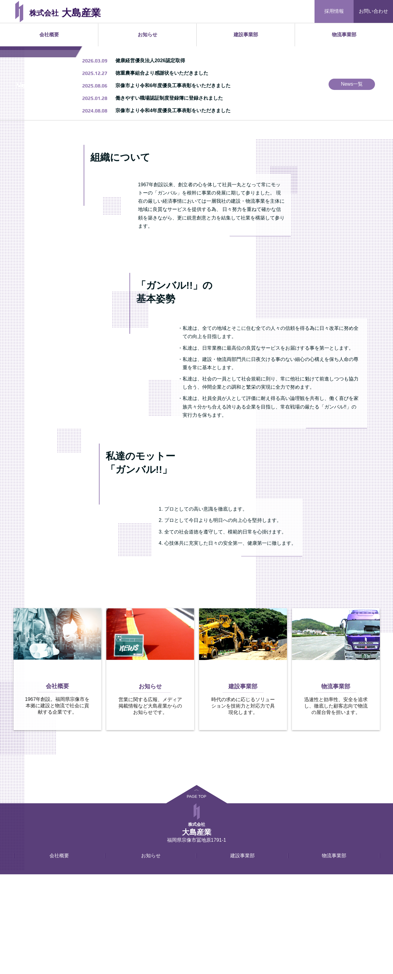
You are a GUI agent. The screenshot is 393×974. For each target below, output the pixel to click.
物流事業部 (344, 34)
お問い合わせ (373, 11)
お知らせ (147, 34)
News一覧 (352, 183)
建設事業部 (246, 34)
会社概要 (49, 34)
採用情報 (334, 11)
